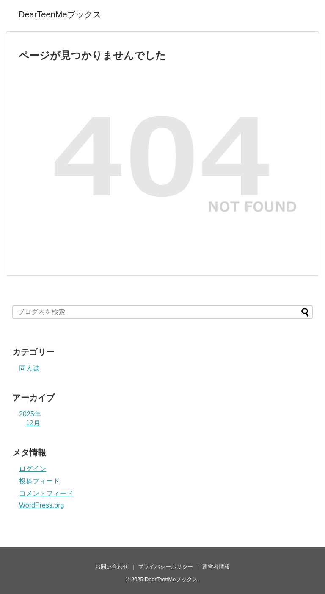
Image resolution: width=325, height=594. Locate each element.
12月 (33, 423)
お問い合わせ (111, 566)
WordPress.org (41, 505)
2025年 (30, 414)
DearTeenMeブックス (60, 14)
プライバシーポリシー (165, 566)
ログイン (32, 468)
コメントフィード (46, 493)
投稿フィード (39, 481)
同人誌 (29, 368)
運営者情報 (216, 566)
